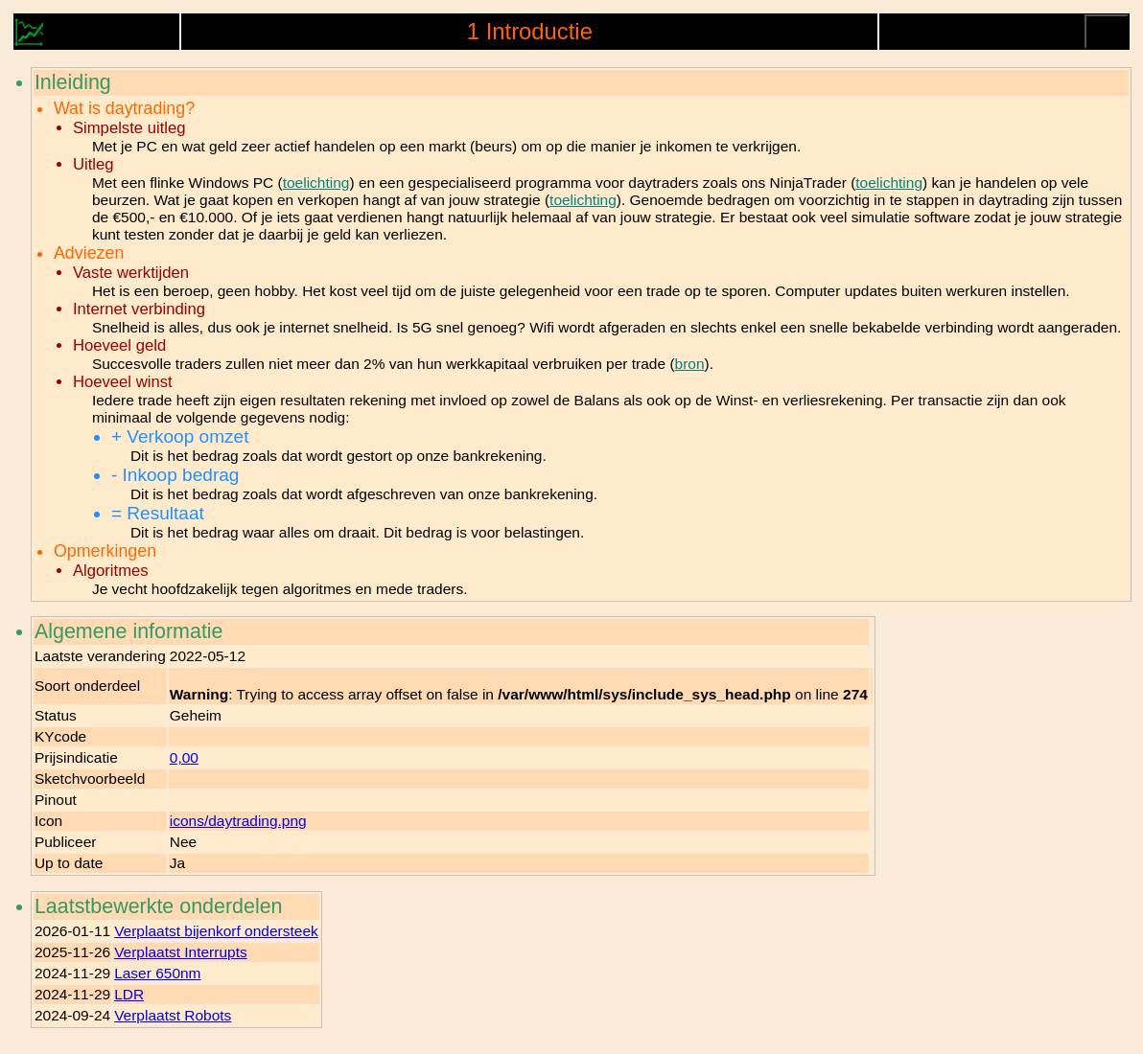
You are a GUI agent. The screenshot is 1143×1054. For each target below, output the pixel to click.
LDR (129, 994)
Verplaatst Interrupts (180, 952)
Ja (177, 863)
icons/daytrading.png (238, 821)
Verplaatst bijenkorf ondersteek (216, 931)
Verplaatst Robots (172, 1015)
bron (690, 363)
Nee (183, 842)
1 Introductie (530, 31)
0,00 (184, 757)
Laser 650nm (157, 973)
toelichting (316, 182)
